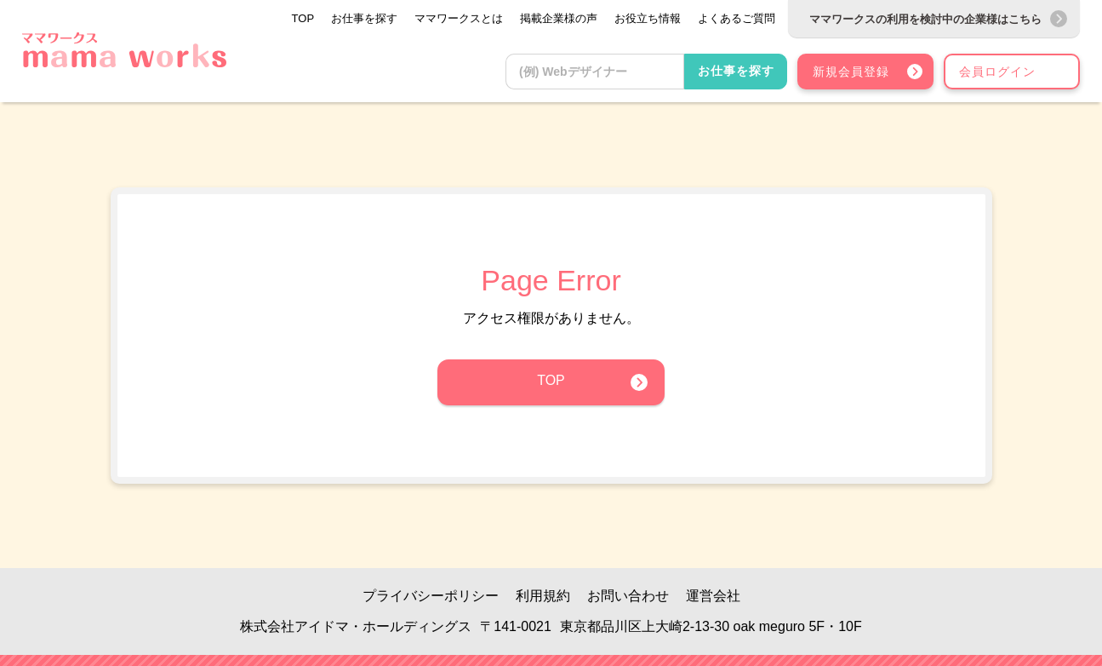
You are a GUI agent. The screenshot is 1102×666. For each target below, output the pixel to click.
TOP (551, 380)
